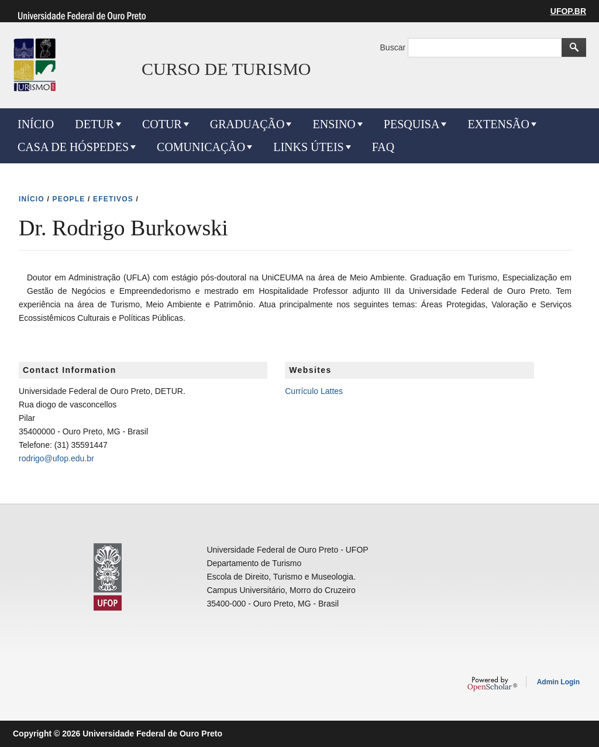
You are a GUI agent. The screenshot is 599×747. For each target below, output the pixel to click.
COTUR (162, 124)
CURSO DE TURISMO (226, 68)
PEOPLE (69, 199)
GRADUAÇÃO (247, 124)
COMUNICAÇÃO (201, 147)
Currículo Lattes (314, 391)
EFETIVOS (113, 199)
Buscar (394, 47)
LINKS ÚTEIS (308, 147)
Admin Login (558, 682)
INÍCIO (36, 124)
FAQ (383, 147)
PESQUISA (412, 124)
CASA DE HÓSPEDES (73, 147)
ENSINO (333, 124)
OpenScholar (492, 683)
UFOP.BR (568, 11)
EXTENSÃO (498, 124)
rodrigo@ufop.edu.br (56, 458)
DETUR (94, 124)
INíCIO (31, 199)
